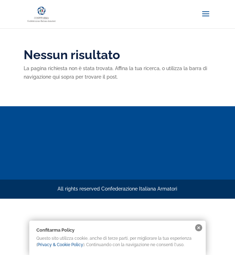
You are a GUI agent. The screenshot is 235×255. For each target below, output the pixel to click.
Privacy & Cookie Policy (60, 244)
